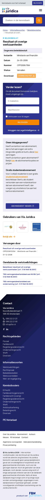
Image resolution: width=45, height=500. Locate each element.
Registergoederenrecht (13, 347)
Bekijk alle (9, 236)
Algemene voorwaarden (12, 442)
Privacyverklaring (9, 445)
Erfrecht (6, 390)
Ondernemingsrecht (12, 350)
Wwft (5, 352)
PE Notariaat (10, 420)
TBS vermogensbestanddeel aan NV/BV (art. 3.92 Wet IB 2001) (21, 275)
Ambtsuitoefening (11, 407)
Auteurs (32, 434)
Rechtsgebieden (12, 336)
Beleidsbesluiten (34, 30)
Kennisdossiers (11, 385)
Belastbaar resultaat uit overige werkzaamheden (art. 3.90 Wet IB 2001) (19, 268)
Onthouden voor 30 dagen (18, 116)
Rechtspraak (8, 370)
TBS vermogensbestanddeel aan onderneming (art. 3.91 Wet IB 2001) (18, 282)
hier (36, 152)
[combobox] (18, 20)
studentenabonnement (17, 176)
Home (5, 30)
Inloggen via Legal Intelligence (23, 130)
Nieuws (6, 437)
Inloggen (37, 3)
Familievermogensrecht (13, 393)
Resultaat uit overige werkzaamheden (19, 248)
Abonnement (22, 434)
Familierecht (8, 344)
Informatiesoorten (17, 30)
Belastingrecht (9, 410)
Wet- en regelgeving (12, 378)
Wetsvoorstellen (10, 376)
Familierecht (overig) (12, 396)
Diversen (7, 355)
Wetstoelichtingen (11, 367)
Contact (24, 437)
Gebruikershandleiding (32, 442)
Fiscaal (6, 341)
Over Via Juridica (9, 434)
